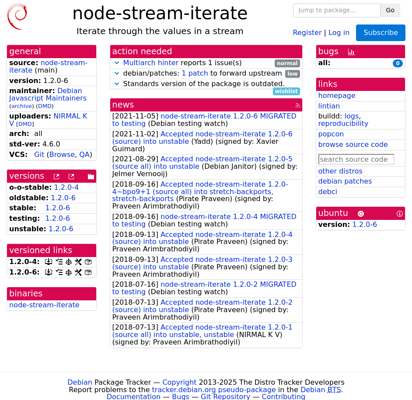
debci (327, 192)
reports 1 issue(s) (206, 63)
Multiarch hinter (151, 63)
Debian (79, 382)
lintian (329, 106)
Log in (338, 32)
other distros (340, 171)
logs (351, 116)
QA (84, 154)
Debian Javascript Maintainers (48, 94)
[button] (117, 63)
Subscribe (380, 32)
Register (307, 32)
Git (39, 154)
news (123, 105)
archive (21, 106)
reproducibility (343, 123)
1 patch (195, 73)
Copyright (179, 382)
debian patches (345, 181)
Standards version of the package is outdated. (206, 84)
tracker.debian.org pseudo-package (214, 390)
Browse (62, 154)
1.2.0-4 (66, 187)
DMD (45, 106)
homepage (337, 95)
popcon (331, 134)
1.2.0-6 (63, 198)
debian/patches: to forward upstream (206, 73)
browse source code (353, 144)
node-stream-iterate (44, 305)
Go (390, 10)
